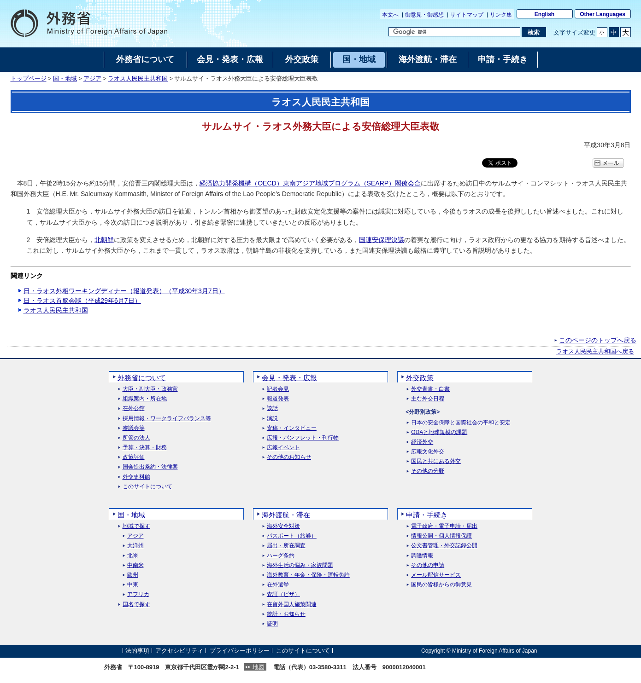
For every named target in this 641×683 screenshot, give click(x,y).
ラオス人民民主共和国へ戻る (595, 351)
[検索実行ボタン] (534, 32)
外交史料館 (136, 477)
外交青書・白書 (430, 389)
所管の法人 (136, 438)
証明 (272, 624)
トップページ (29, 78)
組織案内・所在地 (145, 399)
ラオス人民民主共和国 (138, 78)
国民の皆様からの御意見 (441, 585)
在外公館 (134, 408)
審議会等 (134, 428)
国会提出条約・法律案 (150, 467)
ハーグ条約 (280, 556)
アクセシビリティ (179, 650)
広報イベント (283, 448)
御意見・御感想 (424, 15)
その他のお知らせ (289, 457)
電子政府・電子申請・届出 (444, 526)
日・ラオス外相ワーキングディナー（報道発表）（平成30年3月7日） (124, 291)
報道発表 (278, 399)
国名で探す (136, 605)
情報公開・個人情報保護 (441, 536)
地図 (259, 667)
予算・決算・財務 (145, 448)
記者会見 (278, 389)
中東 (132, 585)
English (544, 14)
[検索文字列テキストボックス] (454, 31)
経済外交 (422, 442)
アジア (92, 78)
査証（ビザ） (283, 594)
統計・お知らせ (286, 614)
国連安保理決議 (381, 239)
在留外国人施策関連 (292, 605)
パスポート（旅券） (292, 536)
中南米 (135, 565)
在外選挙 (278, 585)
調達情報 (422, 556)
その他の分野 (427, 471)
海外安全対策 (283, 526)
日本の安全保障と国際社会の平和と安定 (461, 423)
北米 (132, 556)
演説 (272, 419)
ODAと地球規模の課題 (439, 432)
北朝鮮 (104, 239)
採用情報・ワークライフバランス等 (167, 419)
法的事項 (137, 650)
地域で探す (136, 526)
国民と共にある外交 (436, 461)
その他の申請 (427, 565)
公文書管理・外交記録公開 (444, 546)
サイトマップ (466, 15)
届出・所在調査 (286, 546)
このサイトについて (147, 487)
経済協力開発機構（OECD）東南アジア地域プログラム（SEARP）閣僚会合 (310, 183)
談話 (272, 408)
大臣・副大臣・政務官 (150, 389)
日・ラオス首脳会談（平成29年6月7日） (82, 300)
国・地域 (65, 78)
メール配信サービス (436, 575)
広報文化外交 (427, 452)
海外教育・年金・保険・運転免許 (308, 575)
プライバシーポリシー (240, 650)
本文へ (390, 15)
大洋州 (135, 546)
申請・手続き (426, 515)
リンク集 (501, 15)
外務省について (142, 378)
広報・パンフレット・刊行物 (303, 438)
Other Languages (602, 14)
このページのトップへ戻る (597, 340)
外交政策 (420, 378)
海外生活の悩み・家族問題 (300, 565)
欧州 (132, 575)
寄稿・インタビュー (292, 428)
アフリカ (138, 594)
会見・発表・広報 (289, 378)
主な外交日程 (427, 399)
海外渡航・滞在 (286, 515)
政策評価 (134, 457)
